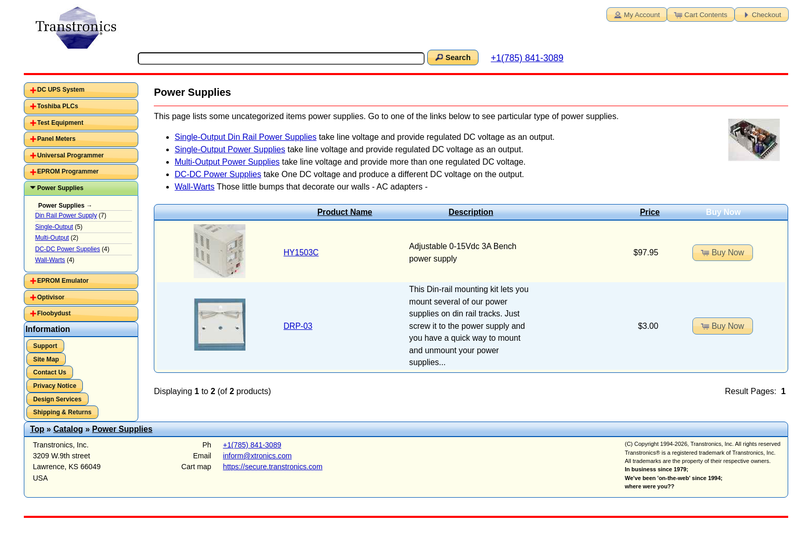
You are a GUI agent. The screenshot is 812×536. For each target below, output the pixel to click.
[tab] (81, 90)
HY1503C (301, 252)
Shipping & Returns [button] (62, 412)
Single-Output (54, 226)
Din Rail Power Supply (66, 215)
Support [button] (45, 346)
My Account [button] (636, 14)
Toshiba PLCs (57, 106)
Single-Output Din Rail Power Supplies (245, 137)
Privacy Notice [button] (54, 385)
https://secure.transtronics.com (273, 466)
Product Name (344, 212)
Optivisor (51, 297)
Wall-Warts (194, 186)
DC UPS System (60, 89)
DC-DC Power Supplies (218, 174)
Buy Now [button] (722, 252)
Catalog (68, 429)
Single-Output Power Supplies (230, 149)
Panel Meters (56, 138)
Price (650, 212)
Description (470, 212)
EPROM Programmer (68, 171)
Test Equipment (60, 122)
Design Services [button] (57, 399)
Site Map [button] (46, 359)
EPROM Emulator (63, 280)
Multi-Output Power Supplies (227, 161)
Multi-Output (52, 237)
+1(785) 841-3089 (527, 58)
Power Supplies (60, 188)
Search (452, 57)
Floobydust (54, 313)
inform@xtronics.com (257, 456)
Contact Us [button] (49, 372)
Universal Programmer (70, 155)
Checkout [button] (760, 14)
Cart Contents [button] (700, 14)
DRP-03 (298, 326)
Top (37, 429)
